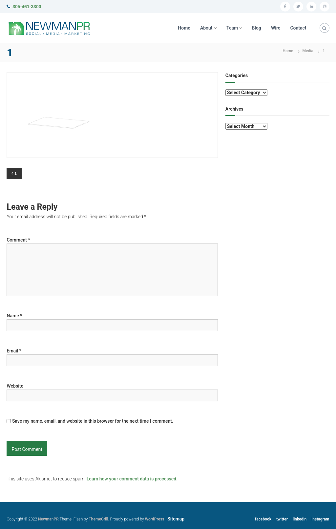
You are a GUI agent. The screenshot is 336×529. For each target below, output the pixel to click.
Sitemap (175, 518)
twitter (282, 519)
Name (14, 315)
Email (14, 350)
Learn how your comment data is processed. (132, 478)
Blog (256, 28)
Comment (18, 240)
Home (184, 28)
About (206, 28)
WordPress (154, 519)
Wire (275, 28)
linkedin (299, 519)
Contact (298, 28)
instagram (320, 519)
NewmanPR (48, 519)
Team (232, 28)
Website (15, 386)
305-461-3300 (26, 6)
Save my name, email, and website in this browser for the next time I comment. (92, 421)
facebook (263, 519)
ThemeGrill (98, 519)
